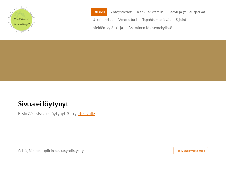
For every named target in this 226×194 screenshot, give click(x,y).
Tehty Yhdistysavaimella (190, 150)
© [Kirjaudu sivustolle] (20, 150)
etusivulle (86, 113)
